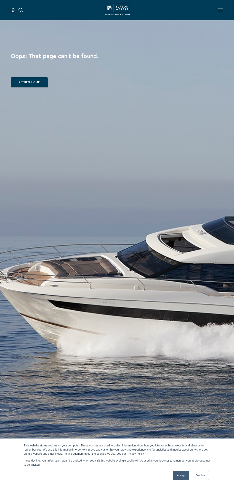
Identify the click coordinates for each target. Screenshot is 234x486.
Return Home (29, 82)
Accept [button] (181, 475)
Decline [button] (200, 475)
